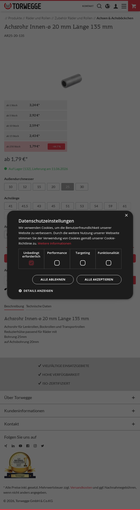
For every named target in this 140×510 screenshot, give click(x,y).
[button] (35, 290)
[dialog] (70, 255)
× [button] (126, 215)
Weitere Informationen (54, 243)
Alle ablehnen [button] (53, 280)
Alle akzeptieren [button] (99, 280)
